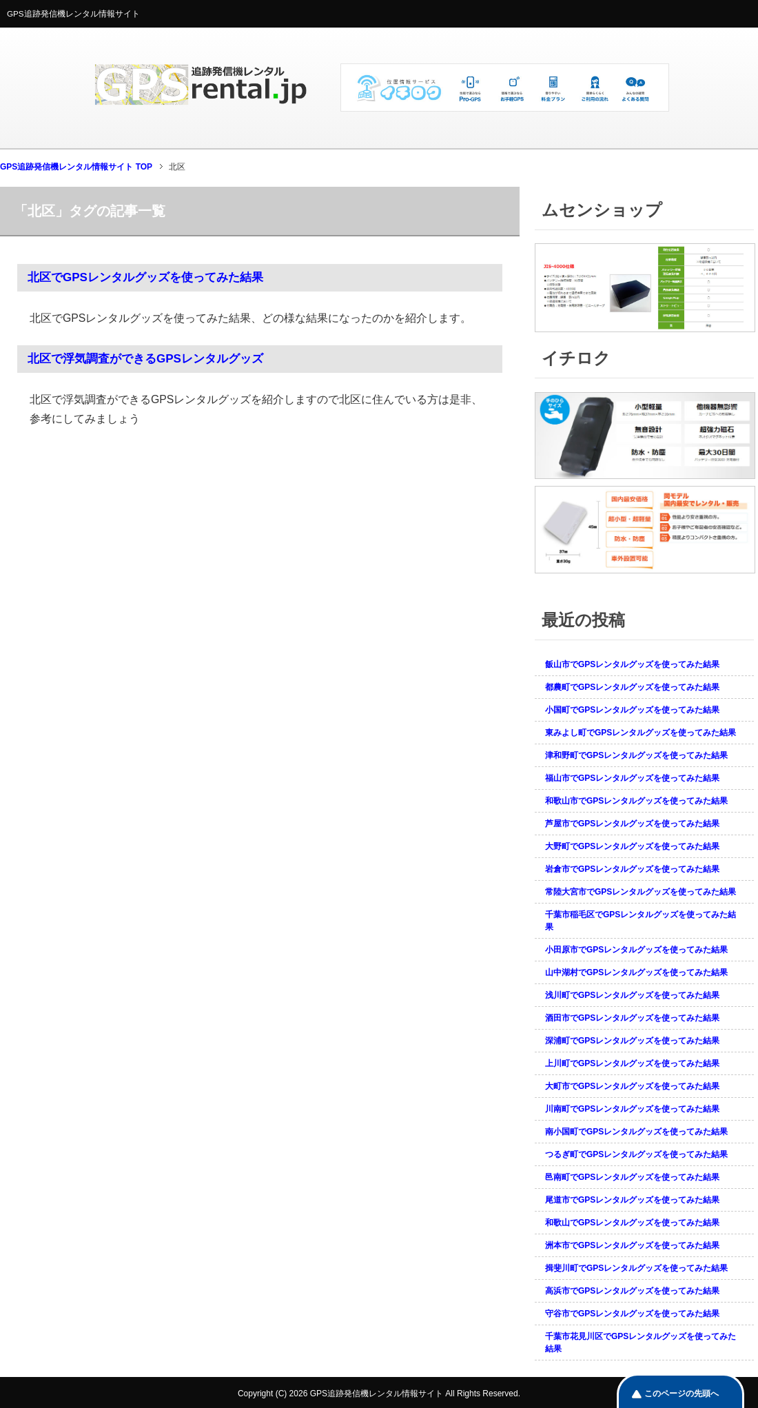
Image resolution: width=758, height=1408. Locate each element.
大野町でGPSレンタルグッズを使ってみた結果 (632, 846)
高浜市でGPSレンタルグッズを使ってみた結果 (632, 1291)
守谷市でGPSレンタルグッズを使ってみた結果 (632, 1313)
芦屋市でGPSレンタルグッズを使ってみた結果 (632, 823)
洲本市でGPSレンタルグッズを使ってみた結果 (632, 1245)
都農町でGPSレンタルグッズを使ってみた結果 (632, 687)
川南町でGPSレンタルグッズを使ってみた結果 (632, 1109)
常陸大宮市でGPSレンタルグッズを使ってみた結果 (640, 892)
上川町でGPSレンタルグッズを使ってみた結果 (632, 1063)
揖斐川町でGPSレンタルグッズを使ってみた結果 (636, 1268)
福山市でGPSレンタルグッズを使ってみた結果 (632, 778)
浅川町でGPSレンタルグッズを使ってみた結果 (632, 995)
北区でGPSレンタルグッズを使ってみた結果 (145, 277)
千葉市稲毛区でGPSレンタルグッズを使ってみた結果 (640, 921)
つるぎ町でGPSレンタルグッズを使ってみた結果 (636, 1154)
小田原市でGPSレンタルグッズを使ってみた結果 (636, 950)
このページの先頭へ (681, 1393)
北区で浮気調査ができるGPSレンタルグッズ (145, 358)
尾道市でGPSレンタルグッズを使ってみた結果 (632, 1200)
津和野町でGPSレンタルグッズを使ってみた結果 (636, 755)
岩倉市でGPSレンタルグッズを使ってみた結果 (632, 869)
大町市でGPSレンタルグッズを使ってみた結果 (632, 1086)
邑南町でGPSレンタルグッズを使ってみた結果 (632, 1177)
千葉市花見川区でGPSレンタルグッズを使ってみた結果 (640, 1343)
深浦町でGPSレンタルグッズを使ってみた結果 (632, 1040)
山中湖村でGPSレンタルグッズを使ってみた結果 (636, 972)
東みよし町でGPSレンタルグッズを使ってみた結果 (640, 732)
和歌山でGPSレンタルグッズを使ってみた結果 (632, 1222)
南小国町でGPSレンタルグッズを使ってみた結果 (636, 1131)
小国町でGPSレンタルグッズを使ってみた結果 (632, 710)
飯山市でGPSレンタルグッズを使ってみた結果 (632, 664)
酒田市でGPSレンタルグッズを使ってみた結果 (632, 1018)
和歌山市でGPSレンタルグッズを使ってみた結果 (636, 801)
